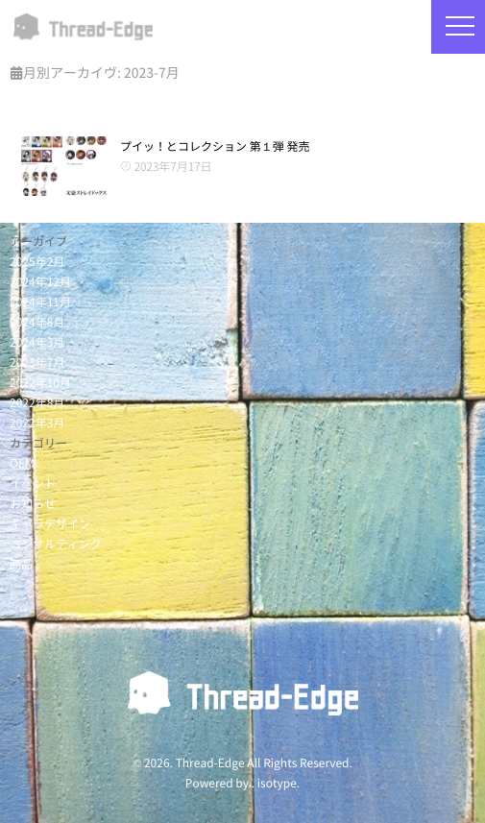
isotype (277, 783)
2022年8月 (37, 403)
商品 (21, 564)
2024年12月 (40, 282)
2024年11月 (40, 302)
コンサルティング (56, 544)
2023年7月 (37, 363)
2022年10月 (40, 383)
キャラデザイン (50, 524)
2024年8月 (37, 322)
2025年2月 (37, 262)
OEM (22, 464)
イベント (33, 484)
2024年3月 (37, 343)
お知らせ (33, 504)
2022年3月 (37, 423)
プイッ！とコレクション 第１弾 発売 (214, 147)
